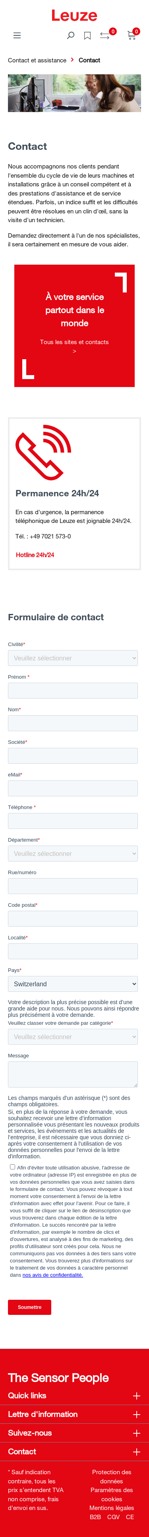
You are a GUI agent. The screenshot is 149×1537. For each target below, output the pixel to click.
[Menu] (17, 35)
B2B (95, 1516)
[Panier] (132, 35)
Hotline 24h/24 (35, 554)
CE (130, 1516)
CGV (113, 1516)
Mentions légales (111, 1507)
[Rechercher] (70, 35)
